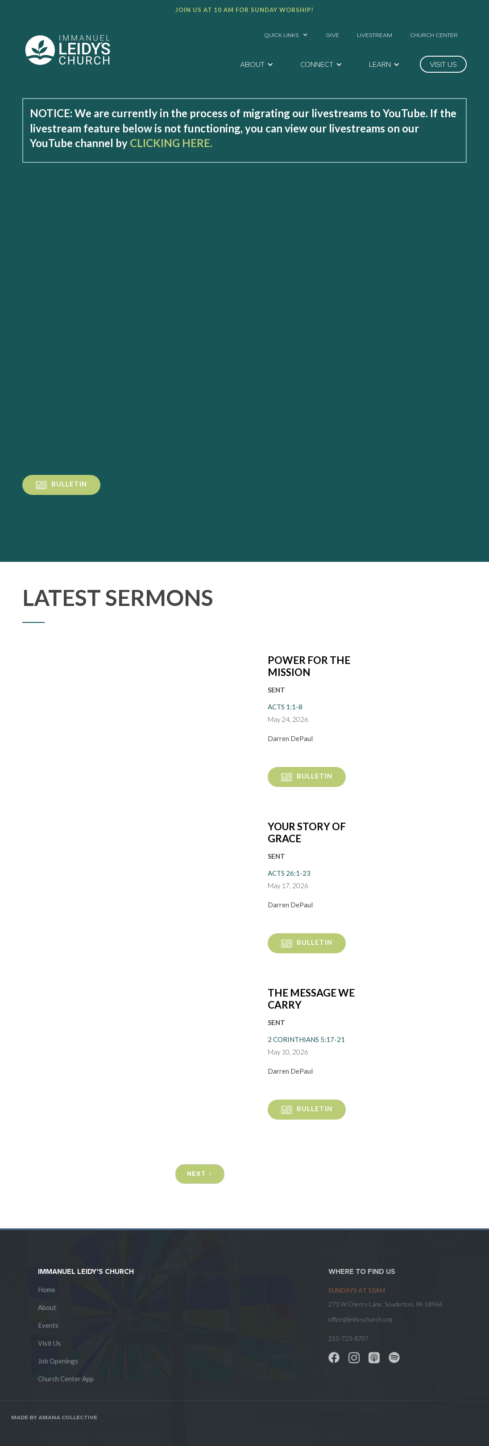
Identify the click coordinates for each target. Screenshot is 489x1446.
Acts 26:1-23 (289, 873)
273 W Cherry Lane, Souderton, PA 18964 (385, 1304)
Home (46, 1289)
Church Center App (66, 1379)
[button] (286, 33)
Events (48, 1325)
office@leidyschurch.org (360, 1319)
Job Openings (58, 1361)
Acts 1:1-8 (285, 707)
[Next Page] (199, 1174)
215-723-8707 (348, 1338)
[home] (67, 50)
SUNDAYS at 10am (356, 1290)
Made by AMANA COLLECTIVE (54, 1417)
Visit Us (49, 1343)
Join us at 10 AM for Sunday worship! (244, 9)
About (47, 1307)
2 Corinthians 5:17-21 (306, 1039)
